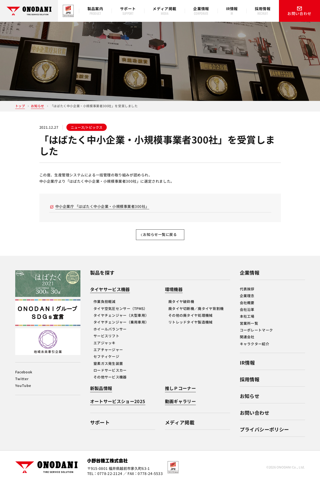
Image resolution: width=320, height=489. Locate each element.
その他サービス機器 (110, 382)
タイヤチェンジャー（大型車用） (121, 320)
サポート (100, 427)
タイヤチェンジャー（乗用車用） (121, 327)
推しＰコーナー (180, 393)
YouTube (23, 390)
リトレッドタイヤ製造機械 (190, 327)
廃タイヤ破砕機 (181, 306)
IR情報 (247, 367)
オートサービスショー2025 (117, 406)
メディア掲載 (179, 427)
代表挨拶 (247, 293)
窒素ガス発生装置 (108, 368)
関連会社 (247, 342)
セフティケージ (106, 361)
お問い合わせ (254, 417)
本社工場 (247, 321)
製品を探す (102, 277)
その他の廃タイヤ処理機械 (190, 320)
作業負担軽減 (104, 306)
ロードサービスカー (110, 375)
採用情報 (250, 384)
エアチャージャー (108, 354)
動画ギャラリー (180, 406)
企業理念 (247, 300)
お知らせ (37, 106)
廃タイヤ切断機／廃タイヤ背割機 (196, 313)
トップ (20, 106)
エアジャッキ (104, 347)
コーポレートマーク (256, 335)
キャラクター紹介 (254, 348)
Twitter (22, 383)
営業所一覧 (249, 328)
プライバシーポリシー (264, 434)
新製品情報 (101, 393)
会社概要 (247, 307)
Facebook (24, 377)
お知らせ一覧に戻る (160, 239)
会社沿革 (247, 314)
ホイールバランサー (110, 334)
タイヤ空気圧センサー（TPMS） (120, 313)
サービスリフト (106, 340)
